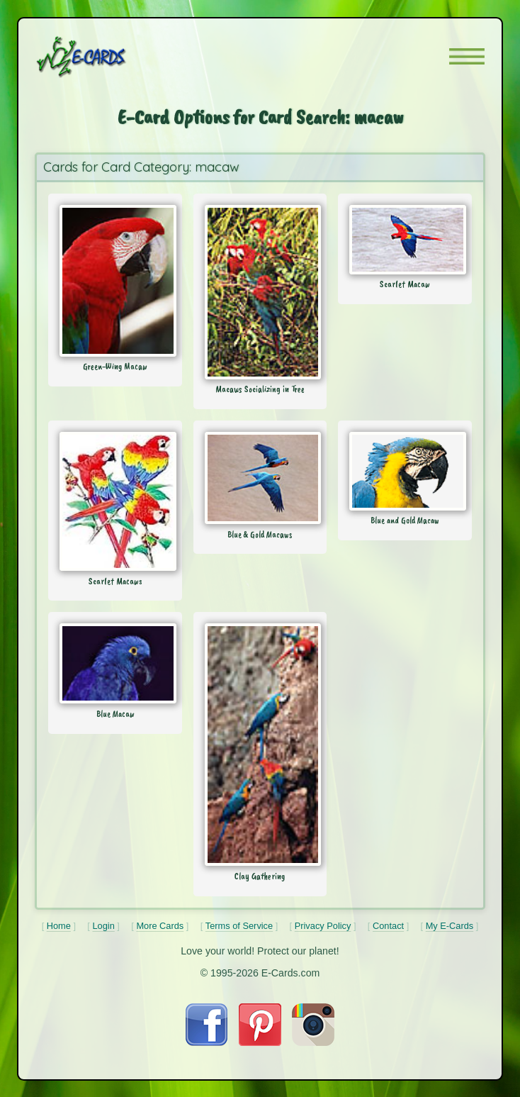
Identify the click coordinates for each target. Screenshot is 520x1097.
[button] (467, 56)
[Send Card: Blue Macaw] (115, 663)
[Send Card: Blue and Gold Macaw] (404, 471)
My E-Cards (450, 925)
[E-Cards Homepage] (106, 56)
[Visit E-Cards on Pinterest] (260, 1042)
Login (103, 925)
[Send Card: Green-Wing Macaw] (115, 280)
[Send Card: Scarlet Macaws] (115, 501)
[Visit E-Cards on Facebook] (206, 1042)
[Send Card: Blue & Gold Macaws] (260, 478)
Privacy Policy (323, 925)
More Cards (159, 925)
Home (59, 925)
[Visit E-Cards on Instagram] (313, 1042)
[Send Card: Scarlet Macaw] (404, 239)
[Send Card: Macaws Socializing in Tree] (260, 292)
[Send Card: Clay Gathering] (260, 744)
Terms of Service (239, 925)
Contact (388, 925)
